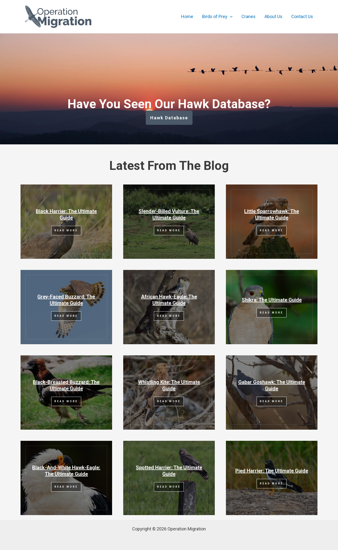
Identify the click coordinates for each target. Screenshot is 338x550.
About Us (273, 16)
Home (187, 16)
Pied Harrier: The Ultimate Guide (271, 471)
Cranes (248, 16)
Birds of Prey (217, 16)
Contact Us (302, 16)
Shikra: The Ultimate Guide (272, 300)
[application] (230, 16)
